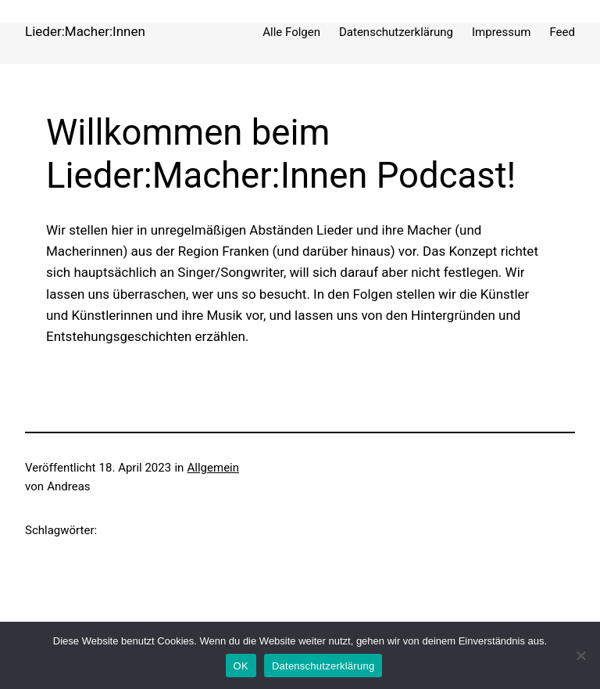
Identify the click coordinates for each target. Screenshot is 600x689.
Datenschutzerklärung (323, 666)
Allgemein (214, 468)
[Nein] (580, 655)
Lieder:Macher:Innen (85, 31)
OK (241, 666)
